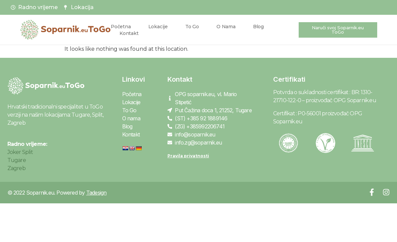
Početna (121, 27)
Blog (258, 27)
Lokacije (158, 27)
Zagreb (16, 168)
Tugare (16, 160)
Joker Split (20, 152)
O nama (226, 27)
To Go (192, 27)
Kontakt (129, 33)
